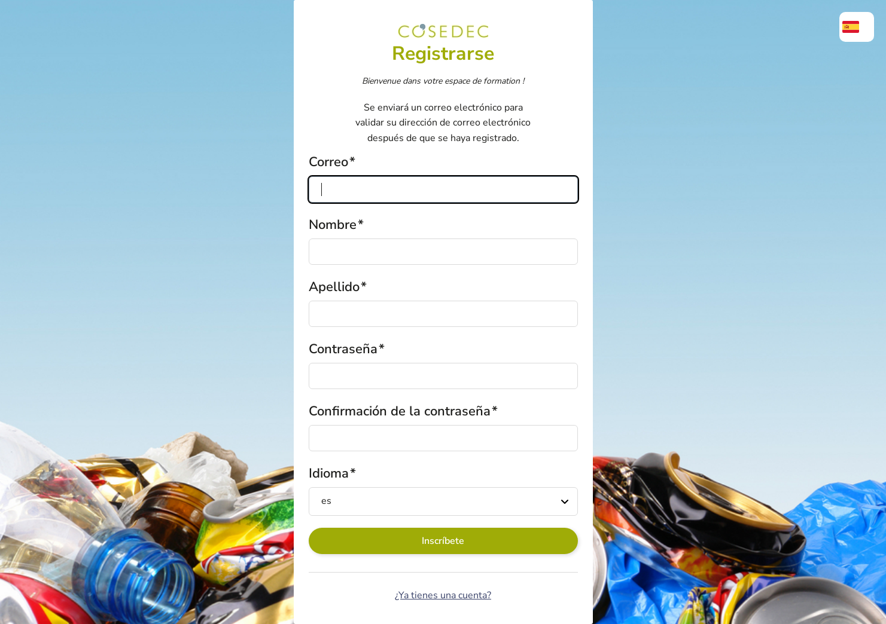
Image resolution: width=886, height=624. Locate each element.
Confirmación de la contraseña (400, 411)
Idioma (329, 473)
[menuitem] (856, 27)
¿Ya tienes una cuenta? (443, 595)
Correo (328, 162)
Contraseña (343, 349)
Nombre (333, 225)
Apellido (334, 287)
